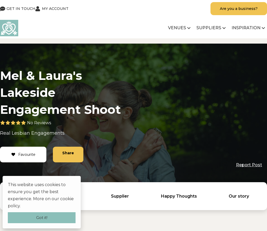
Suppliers (208, 27)
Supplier (120, 196)
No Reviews (39, 122)
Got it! (41, 217)
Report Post (249, 164)
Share (68, 153)
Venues (177, 27)
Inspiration (246, 27)
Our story (239, 196)
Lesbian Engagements (38, 133)
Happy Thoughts (179, 196)
